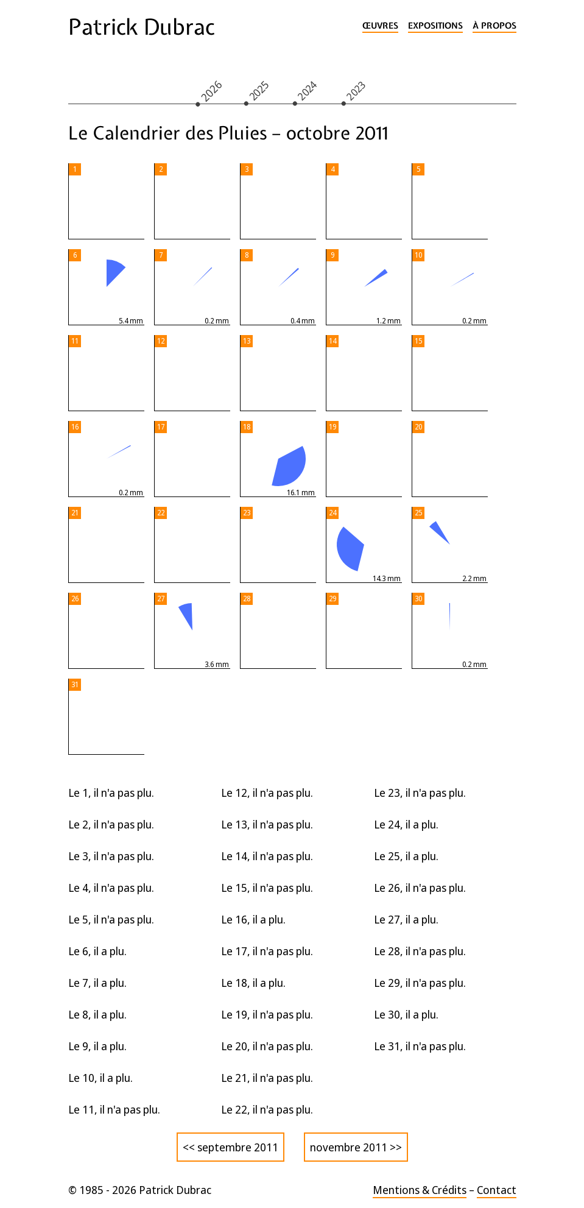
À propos (494, 26)
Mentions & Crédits (419, 1189)
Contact (496, 1189)
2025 (258, 90)
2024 (307, 90)
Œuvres (380, 26)
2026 (211, 90)
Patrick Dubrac (141, 27)
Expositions (435, 26)
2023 (355, 90)
